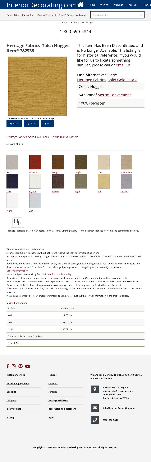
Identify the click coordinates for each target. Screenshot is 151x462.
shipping (11, 400)
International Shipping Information (25, 249)
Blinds (17, 14)
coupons (53, 383)
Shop (105, 4)
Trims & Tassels (66, 14)
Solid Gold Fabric (122, 79)
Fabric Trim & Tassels (64, 137)
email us (123, 65)
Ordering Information (17, 270)
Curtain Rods (28, 14)
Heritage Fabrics (91, 79)
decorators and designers (62, 408)
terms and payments (17, 383)
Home (92, 4)
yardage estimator (58, 400)
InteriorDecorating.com (45, 4)
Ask (49, 123)
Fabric (9, 14)
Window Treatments (47, 14)
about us (11, 391)
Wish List (118, 4)
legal (51, 417)
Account (133, 4)
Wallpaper (81, 14)
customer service (15, 374)
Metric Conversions (114, 94)
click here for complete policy (56, 274)
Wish (15, 123)
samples (53, 391)
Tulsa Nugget (86, 22)
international (13, 408)
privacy (10, 417)
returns (53, 374)
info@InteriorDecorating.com (119, 407)
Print (32, 123)
